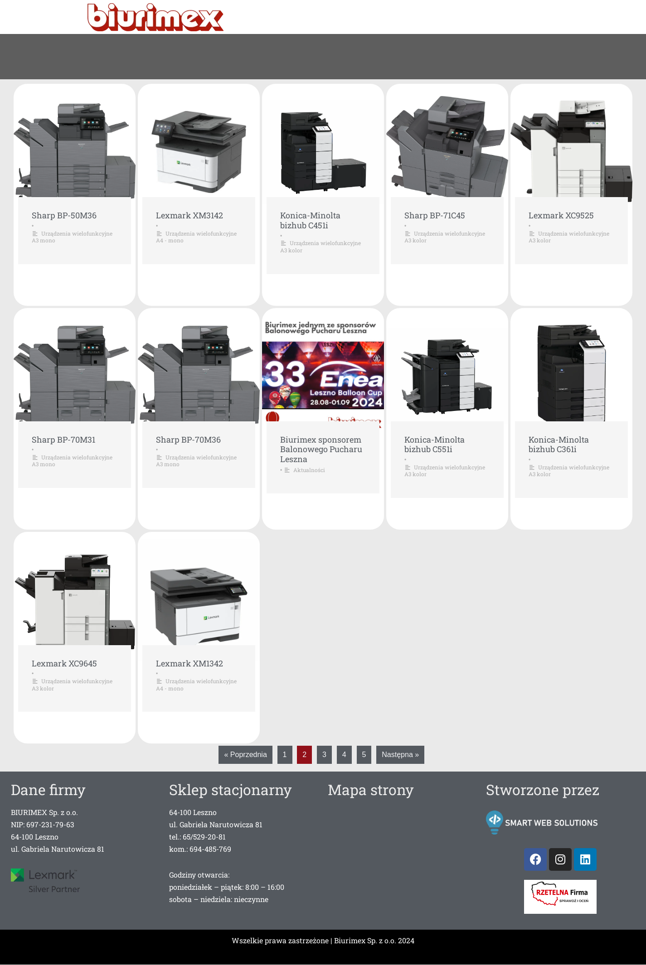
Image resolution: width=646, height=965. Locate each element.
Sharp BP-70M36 (188, 439)
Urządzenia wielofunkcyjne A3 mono (72, 237)
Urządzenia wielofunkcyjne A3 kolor (320, 246)
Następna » (400, 754)
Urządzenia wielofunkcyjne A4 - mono (196, 237)
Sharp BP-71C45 (434, 215)
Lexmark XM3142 (189, 215)
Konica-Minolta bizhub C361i (559, 444)
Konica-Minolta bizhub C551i (434, 444)
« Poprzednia (245, 754)
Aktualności (309, 469)
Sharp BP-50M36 (64, 215)
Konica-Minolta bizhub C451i (310, 220)
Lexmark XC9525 (561, 215)
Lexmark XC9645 (64, 662)
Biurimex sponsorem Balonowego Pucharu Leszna (321, 449)
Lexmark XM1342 (189, 662)
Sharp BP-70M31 (63, 439)
